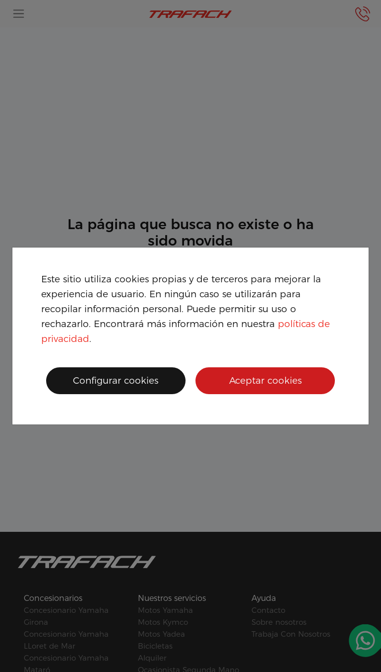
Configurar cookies (115, 380)
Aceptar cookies (265, 380)
